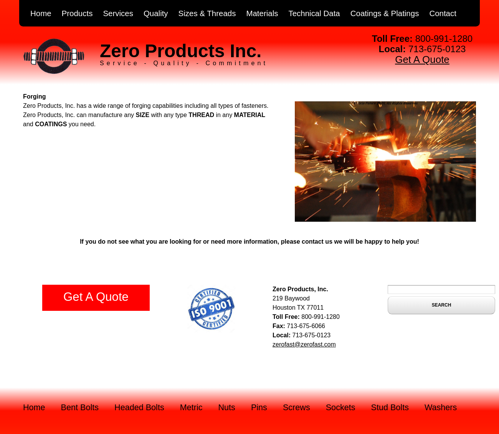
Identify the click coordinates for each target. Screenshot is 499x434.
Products (77, 13)
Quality (156, 13)
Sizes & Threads (207, 13)
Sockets (340, 407)
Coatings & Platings (384, 13)
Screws (296, 407)
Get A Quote (422, 59)
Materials (262, 13)
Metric (191, 407)
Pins (259, 407)
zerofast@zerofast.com (304, 344)
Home (40, 13)
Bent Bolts (80, 407)
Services (118, 13)
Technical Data (314, 13)
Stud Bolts (390, 407)
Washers (441, 407)
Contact (442, 13)
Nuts (226, 407)
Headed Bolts (139, 407)
